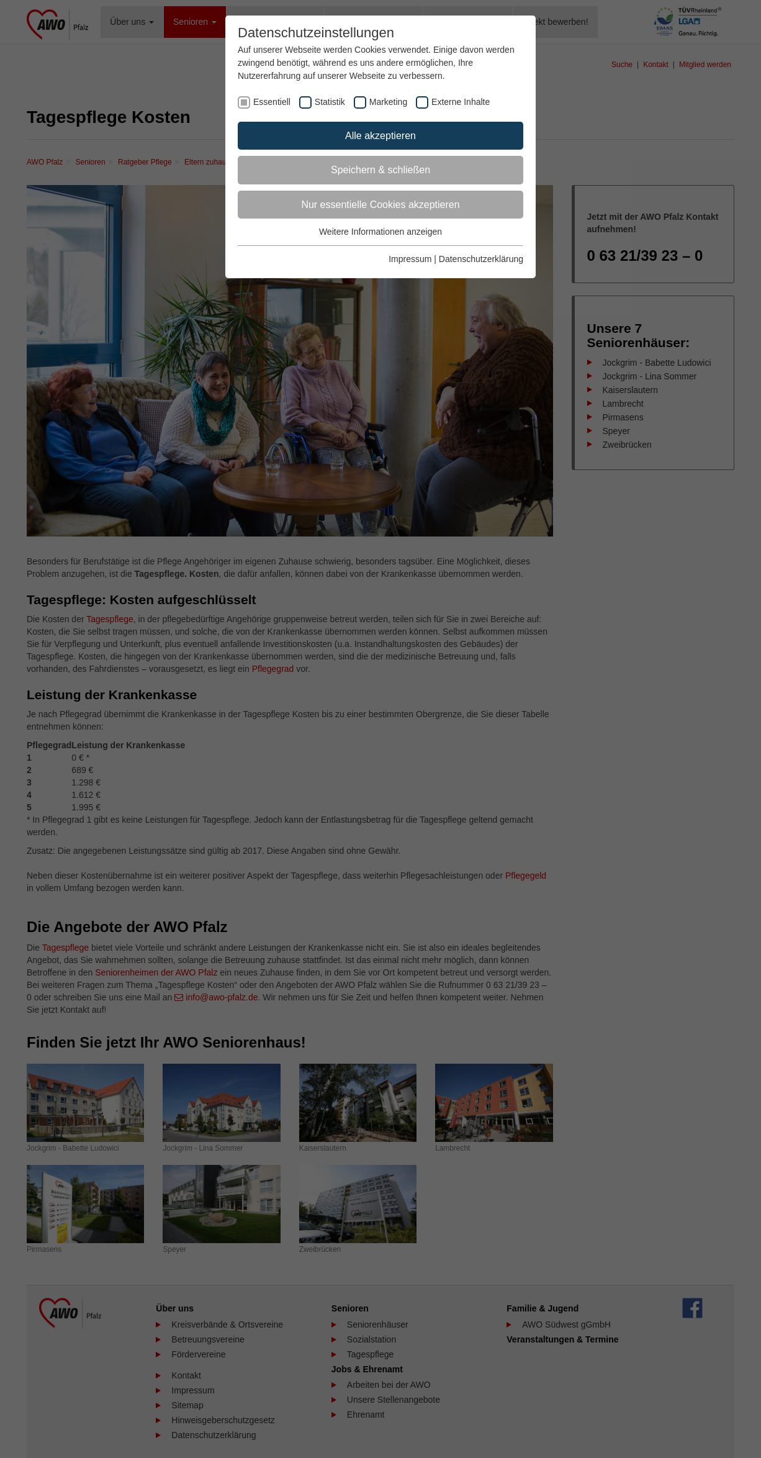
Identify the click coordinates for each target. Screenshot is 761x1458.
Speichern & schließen (380, 170)
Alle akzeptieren (380, 135)
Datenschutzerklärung (481, 259)
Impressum (410, 259)
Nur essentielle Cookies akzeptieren (380, 204)
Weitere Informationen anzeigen (380, 232)
